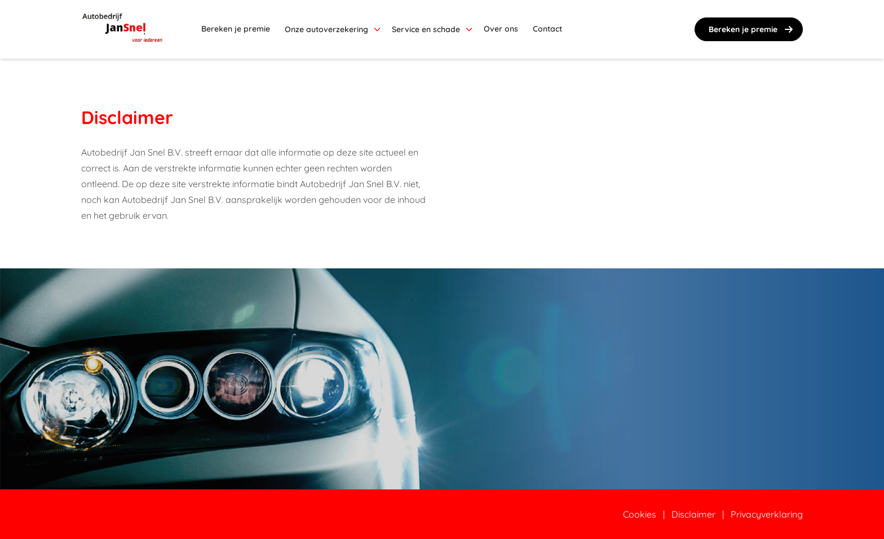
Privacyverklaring (767, 514)
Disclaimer (693, 514)
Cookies (639, 514)
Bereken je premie (752, 29)
